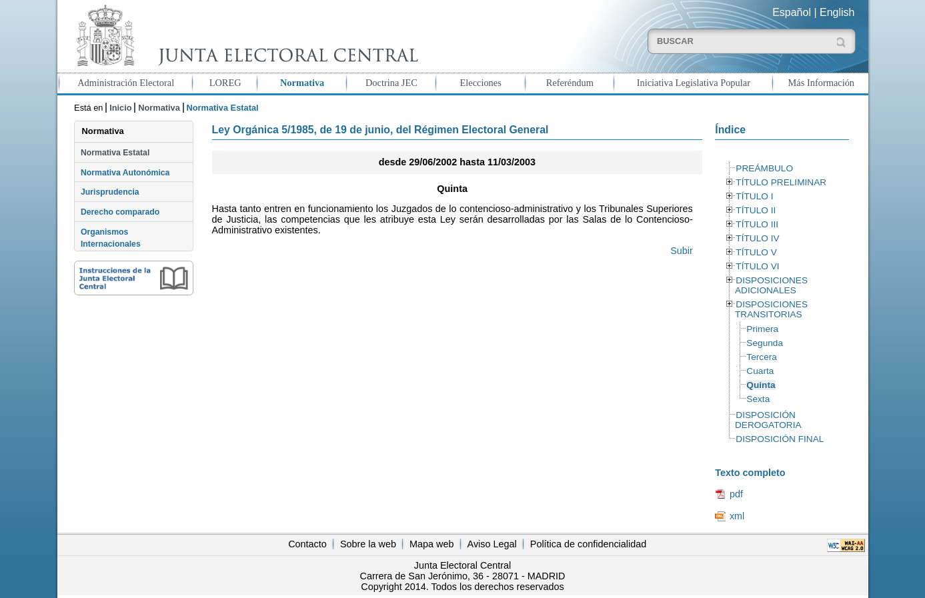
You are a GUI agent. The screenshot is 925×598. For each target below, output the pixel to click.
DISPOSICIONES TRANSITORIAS (771, 309)
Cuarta (760, 371)
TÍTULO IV (757, 238)
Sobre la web (368, 544)
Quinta (760, 385)
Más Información (821, 82)
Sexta (758, 399)
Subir (681, 250)
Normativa (302, 82)
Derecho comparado (120, 212)
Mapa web (431, 544)
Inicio (120, 108)
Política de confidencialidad (588, 544)
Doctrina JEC (391, 82)
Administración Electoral (125, 82)
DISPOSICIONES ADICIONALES (771, 285)
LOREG (225, 82)
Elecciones (480, 82)
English (837, 12)
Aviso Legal (492, 544)
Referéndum (570, 82)
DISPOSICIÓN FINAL (780, 439)
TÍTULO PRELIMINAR (781, 182)
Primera (762, 329)
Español (791, 12)
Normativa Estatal (115, 152)
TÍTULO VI (757, 266)
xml (737, 516)
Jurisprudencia (110, 192)
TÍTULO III (757, 224)
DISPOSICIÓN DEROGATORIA (768, 420)
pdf (736, 494)
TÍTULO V (756, 252)
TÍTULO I (754, 196)
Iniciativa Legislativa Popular (693, 82)
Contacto (307, 544)
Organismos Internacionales (111, 238)
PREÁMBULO (764, 168)
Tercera (761, 357)
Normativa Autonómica (125, 172)
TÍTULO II (756, 210)
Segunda (764, 343)
